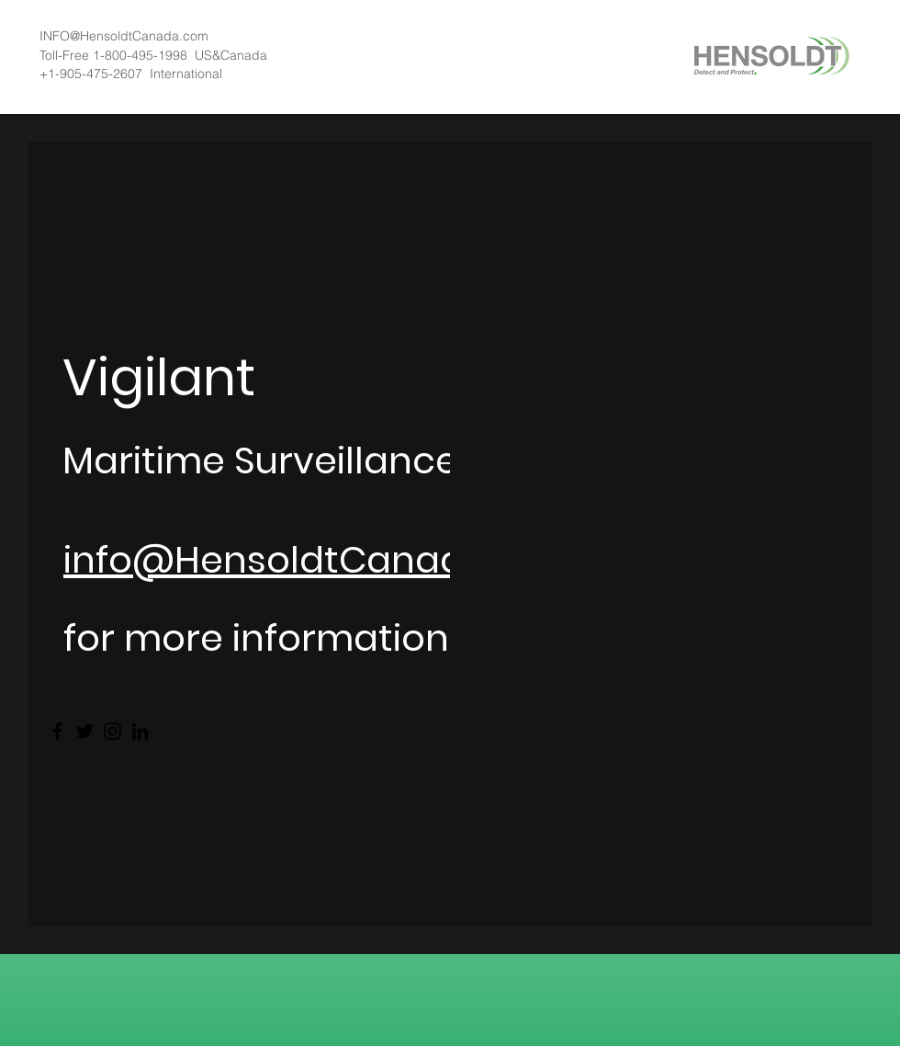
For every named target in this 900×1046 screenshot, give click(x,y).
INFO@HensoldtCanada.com (123, 36)
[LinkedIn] (140, 731)
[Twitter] (84, 731)
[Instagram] (112, 731)
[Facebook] (57, 731)
